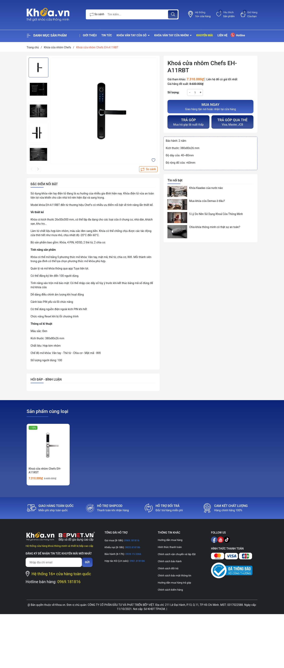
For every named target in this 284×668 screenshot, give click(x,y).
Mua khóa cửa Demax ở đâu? (207, 201)
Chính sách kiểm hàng (170, 589)
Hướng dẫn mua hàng (170, 540)
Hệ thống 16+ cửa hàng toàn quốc (61, 573)
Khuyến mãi (204, 35)
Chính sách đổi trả (168, 568)
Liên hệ (223, 35)
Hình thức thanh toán (170, 547)
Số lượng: (173, 92)
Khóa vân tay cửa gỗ (132, 35)
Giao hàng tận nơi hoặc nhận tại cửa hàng (210, 106)
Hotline (237, 35)
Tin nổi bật (174, 180)
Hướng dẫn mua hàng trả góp (174, 582)
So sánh (97, 14)
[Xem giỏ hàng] (249, 14)
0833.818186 (132, 547)
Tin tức (106, 35)
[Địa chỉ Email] (54, 562)
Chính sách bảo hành (170, 561)
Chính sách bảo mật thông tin (174, 575)
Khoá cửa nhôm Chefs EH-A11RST (45, 470)
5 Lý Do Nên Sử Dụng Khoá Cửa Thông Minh (216, 214)
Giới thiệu (90, 35)
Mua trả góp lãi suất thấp (188, 121)
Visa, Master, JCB (232, 121)
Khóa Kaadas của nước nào (206, 188)
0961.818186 (137, 560)
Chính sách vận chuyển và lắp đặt (177, 554)
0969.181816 (69, 581)
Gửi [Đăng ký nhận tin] (87, 562)
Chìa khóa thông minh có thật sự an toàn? (214, 227)
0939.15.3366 (133, 554)
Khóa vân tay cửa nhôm (171, 35)
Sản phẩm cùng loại (47, 411)
